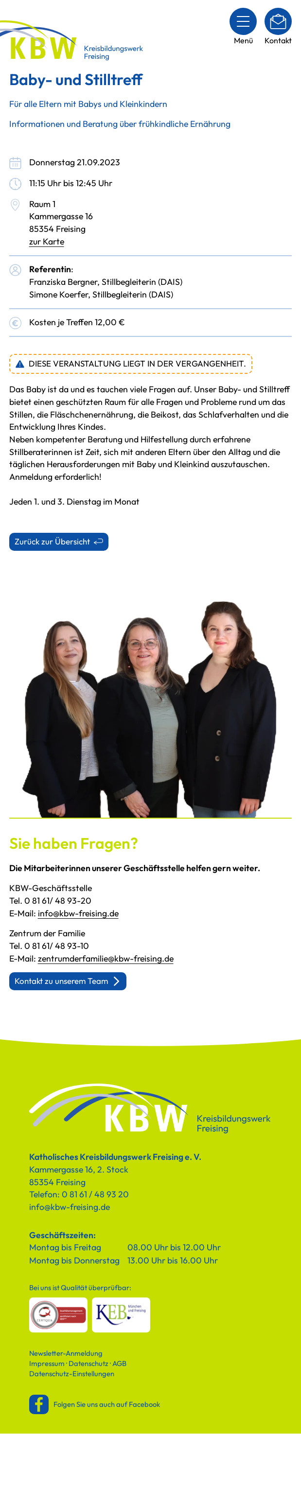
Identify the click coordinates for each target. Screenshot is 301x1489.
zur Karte (46, 241)
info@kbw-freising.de (78, 913)
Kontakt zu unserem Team (61, 981)
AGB (119, 1363)
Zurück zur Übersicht (52, 541)
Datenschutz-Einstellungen (71, 1373)
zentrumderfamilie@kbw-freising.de (106, 958)
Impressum (47, 1363)
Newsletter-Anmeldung (66, 1353)
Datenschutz (88, 1363)
